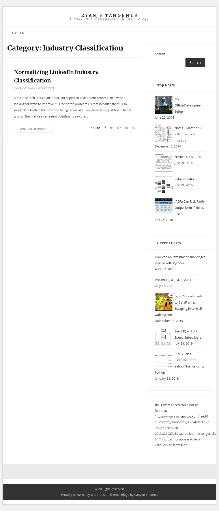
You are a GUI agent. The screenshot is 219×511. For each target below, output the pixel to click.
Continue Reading (33, 128)
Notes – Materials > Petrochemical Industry (188, 134)
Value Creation (185, 179)
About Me (19, 33)
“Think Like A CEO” (188, 157)
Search (160, 54)
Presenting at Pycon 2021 (173, 280)
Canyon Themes (145, 494)
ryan (51, 87)
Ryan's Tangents (109, 15)
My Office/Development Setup (189, 105)
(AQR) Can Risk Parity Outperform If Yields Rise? (190, 207)
